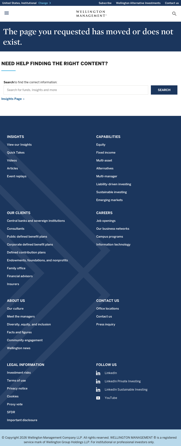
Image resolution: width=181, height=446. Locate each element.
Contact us (172, 3)
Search (164, 90)
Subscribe (105, 3)
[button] (45, 3)
